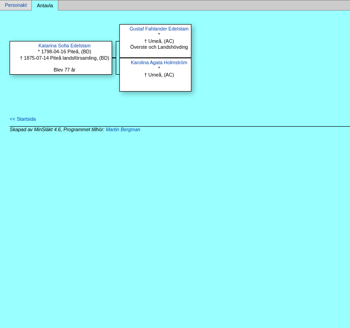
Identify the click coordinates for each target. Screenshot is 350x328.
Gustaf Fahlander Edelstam (159, 28)
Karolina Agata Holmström (159, 62)
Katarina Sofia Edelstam (65, 45)
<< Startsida (23, 119)
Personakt (16, 5)
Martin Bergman (123, 129)
